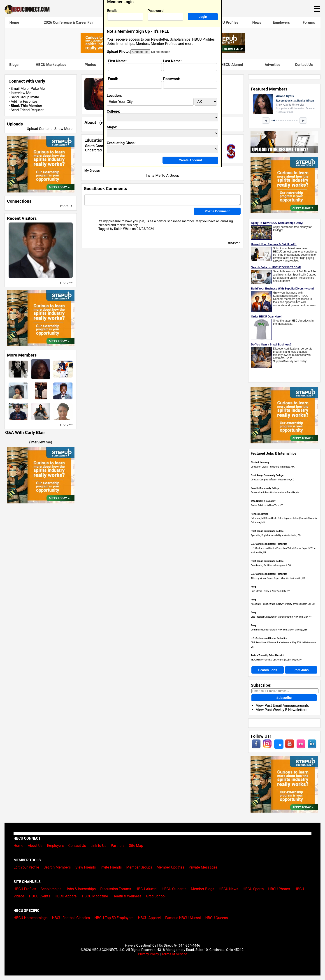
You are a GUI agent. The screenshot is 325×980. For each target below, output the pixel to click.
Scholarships (51, 889)
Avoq (253, 587)
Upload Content (39, 129)
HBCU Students (174, 889)
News (256, 22)
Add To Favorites (24, 101)
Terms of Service (174, 954)
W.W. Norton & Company (263, 501)
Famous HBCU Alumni (225, 65)
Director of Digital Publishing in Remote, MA (273, 467)
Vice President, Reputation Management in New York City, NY (281, 617)
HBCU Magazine (95, 896)
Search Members (57, 867)
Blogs (14, 65)
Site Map (136, 845)
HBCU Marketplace (51, 65)
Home (14, 22)
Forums (309, 22)
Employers (281, 22)
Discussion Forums (115, 889)
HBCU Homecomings (31, 918)
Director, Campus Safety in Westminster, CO (272, 479)
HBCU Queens (216, 918)
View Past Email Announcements (282, 705)
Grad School (156, 896)
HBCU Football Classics (71, 918)
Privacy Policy (148, 954)
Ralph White (122, 229)
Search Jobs (267, 670)
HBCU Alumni (146, 889)
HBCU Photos (279, 889)
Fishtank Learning (260, 462)
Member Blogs (202, 889)
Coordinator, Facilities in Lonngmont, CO (271, 565)
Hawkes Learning (259, 514)
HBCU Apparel (66, 896)
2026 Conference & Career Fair (69, 22)
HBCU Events (39, 896)
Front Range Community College (267, 475)
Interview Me (21, 93)
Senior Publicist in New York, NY (267, 505)
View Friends (85, 867)
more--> (66, 206)
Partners (118, 845)
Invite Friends (111, 867)
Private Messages (203, 867)
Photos (90, 65)
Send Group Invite (25, 97)
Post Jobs (301, 670)
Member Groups (139, 867)
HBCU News (228, 889)
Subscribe (284, 698)
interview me (40, 442)
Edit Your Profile (26, 867)
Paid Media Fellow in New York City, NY (270, 591)
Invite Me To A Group (162, 175)
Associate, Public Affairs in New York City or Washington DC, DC (283, 604)
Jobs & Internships (81, 889)
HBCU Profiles (226, 22)
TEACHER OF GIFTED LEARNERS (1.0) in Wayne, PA (276, 659)
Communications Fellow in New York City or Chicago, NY (279, 629)
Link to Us (98, 845)
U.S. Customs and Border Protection (269, 544)
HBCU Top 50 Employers (113, 918)
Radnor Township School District (267, 655)
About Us (35, 845)
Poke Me (38, 88)
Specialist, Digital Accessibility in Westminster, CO (276, 535)
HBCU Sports (253, 889)
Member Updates (170, 867)
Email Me (18, 88)
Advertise (272, 65)
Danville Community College (265, 488)
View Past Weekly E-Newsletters (281, 710)
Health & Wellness (126, 896)
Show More (63, 129)
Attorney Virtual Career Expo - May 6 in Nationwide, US (278, 578)
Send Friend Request (27, 110)
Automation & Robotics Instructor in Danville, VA (275, 492)
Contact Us (304, 65)
